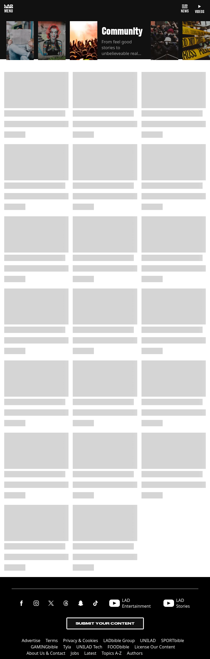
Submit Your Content (105, 623)
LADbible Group (119, 640)
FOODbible (118, 647)
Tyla (67, 647)
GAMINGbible (44, 647)
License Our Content (155, 647)
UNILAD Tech (89, 647)
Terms (52, 640)
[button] (20, 41)
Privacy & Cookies (80, 640)
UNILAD (148, 640)
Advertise (31, 640)
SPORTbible (172, 640)
